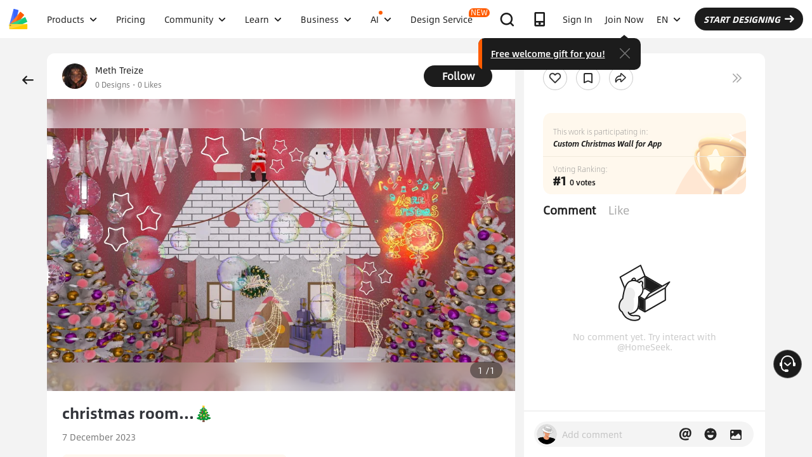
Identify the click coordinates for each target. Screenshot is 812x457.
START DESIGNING (749, 19)
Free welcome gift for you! (548, 53)
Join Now (624, 19)
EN (669, 19)
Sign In (578, 19)
